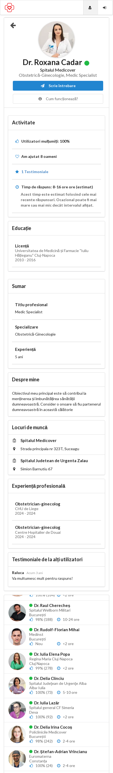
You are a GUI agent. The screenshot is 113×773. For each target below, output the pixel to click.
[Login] (105, 7)
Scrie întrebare (58, 85)
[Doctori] (90, 7)
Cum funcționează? (58, 98)
